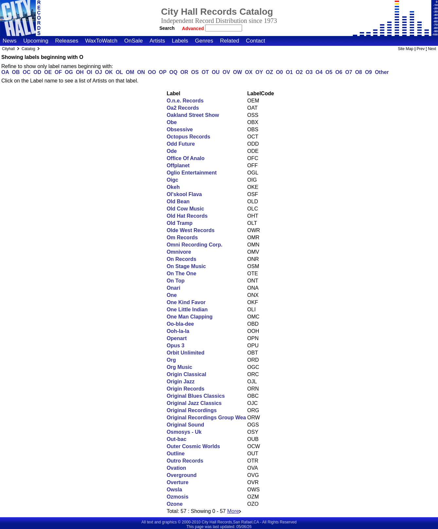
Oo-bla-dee (180, 324)
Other (382, 72)
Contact (255, 41)
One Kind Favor (185, 302)
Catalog (28, 48)
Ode (171, 151)
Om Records (182, 237)
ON (141, 72)
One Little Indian (186, 309)
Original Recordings (191, 410)
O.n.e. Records (184, 100)
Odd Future (180, 144)
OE (48, 72)
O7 (348, 72)
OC (26, 72)
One (171, 295)
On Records (181, 259)
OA (5, 72)
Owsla (174, 489)
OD (37, 72)
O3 (309, 72)
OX (249, 72)
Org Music (179, 367)
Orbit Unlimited (185, 353)
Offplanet (177, 165)
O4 (318, 72)
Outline (175, 453)
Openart (176, 338)
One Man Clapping (189, 316)
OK (109, 72)
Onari (173, 288)
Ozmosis (177, 497)
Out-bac (176, 439)
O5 (328, 72)
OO (152, 72)
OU (215, 72)
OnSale (133, 41)
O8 (358, 72)
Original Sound (185, 425)
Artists (157, 41)
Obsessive (179, 129)
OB (16, 72)
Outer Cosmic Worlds (193, 446)
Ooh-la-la (177, 331)
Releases (67, 41)
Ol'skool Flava (184, 194)
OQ (173, 72)
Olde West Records (190, 230)
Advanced (193, 28)
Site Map (405, 48)
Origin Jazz (180, 381)
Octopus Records (188, 136)
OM (130, 72)
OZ (269, 72)
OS (195, 72)
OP (162, 72)
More (234, 511)
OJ (98, 72)
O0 (279, 72)
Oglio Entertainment (191, 172)
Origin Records (185, 389)
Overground (181, 475)
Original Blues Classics (195, 396)
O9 (368, 72)
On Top (175, 280)
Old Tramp (179, 223)
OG (69, 72)
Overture (177, 482)
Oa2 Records (182, 108)
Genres (204, 41)
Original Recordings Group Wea (206, 417)
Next (432, 48)
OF (58, 72)
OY (259, 72)
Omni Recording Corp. (194, 244)
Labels (180, 41)
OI (89, 72)
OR (184, 72)
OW (237, 72)
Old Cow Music (185, 208)
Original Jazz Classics (193, 403)
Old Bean (177, 201)
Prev (421, 48)
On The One (181, 273)
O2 (299, 72)
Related (229, 41)
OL (119, 72)
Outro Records (184, 461)
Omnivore (178, 252)
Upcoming (35, 41)
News (10, 41)
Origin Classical (186, 374)
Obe (171, 122)
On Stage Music (186, 266)
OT (205, 72)
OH (80, 72)
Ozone (174, 504)
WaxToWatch (101, 41)
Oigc (172, 180)
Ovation (176, 468)
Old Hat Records (186, 216)
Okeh (173, 187)
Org (171, 360)
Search (167, 28)
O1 (289, 72)
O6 (338, 72)
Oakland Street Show (192, 115)
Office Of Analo (185, 158)
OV (226, 72)
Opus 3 (175, 345)
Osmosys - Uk (183, 432)
